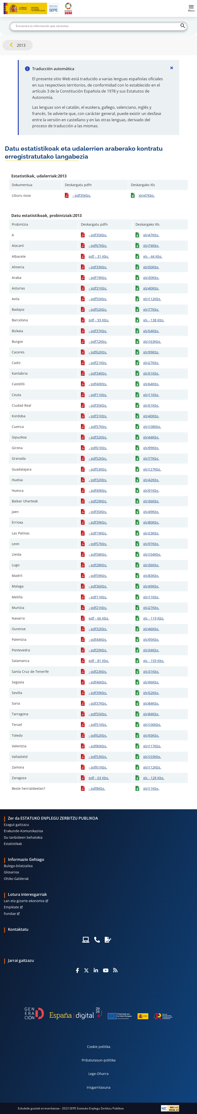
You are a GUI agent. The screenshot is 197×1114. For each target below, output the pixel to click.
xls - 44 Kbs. (152, 256)
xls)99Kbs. (151, 352)
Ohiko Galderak (16, 878)
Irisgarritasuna (99, 1087)
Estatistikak (13, 843)
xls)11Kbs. (151, 394)
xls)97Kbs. (151, 543)
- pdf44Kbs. (98, 639)
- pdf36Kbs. (98, 586)
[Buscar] (98, 26)
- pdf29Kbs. (98, 501)
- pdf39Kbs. (98, 522)
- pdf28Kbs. (98, 565)
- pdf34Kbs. (98, 373)
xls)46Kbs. (151, 629)
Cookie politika (98, 1046)
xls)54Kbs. (151, 331)
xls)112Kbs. (152, 299)
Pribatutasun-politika (99, 1060)
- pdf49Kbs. (98, 490)
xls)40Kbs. (151, 288)
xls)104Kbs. (152, 554)
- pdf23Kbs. (98, 671)
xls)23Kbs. (151, 533)
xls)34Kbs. (151, 650)
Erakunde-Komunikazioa (23, 831)
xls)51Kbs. (151, 373)
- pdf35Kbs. (82, 195)
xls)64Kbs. (151, 384)
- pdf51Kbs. (98, 724)
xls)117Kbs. (152, 746)
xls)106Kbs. (152, 724)
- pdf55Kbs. (98, 299)
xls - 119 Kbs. (153, 618)
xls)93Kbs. (151, 735)
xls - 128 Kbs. (153, 778)
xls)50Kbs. (151, 267)
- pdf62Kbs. (98, 352)
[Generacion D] (98, 1013)
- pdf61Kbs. (98, 448)
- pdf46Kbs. (98, 682)
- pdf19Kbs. (98, 277)
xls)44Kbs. (151, 437)
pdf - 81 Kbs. (99, 660)
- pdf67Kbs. (98, 245)
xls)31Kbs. (151, 671)
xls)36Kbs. (151, 501)
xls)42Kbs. (151, 480)
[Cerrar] (171, 68)
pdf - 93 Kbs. (99, 320)
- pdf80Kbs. (98, 746)
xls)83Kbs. (151, 575)
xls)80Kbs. (151, 522)
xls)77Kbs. (151, 309)
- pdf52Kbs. (98, 309)
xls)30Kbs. (151, 277)
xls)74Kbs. (151, 245)
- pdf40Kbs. (98, 384)
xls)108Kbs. (152, 426)
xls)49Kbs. (151, 511)
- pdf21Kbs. (98, 362)
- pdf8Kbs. (97, 788)
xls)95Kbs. (151, 639)
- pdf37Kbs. (98, 331)
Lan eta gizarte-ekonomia (24, 900)
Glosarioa (11, 872)
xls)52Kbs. (151, 692)
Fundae (10, 913)
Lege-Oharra (98, 1073)
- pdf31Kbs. (98, 288)
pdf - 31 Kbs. (99, 256)
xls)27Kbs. (151, 362)
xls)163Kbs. (152, 341)
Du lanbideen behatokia (23, 837)
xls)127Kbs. (152, 469)
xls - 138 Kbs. (153, 320)
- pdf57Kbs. (98, 426)
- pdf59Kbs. (98, 575)
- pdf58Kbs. (98, 554)
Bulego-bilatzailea (18, 866)
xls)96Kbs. (151, 682)
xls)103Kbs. (152, 756)
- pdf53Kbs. (98, 469)
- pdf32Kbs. (98, 437)
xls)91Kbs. (151, 490)
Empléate (11, 907)
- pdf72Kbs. (98, 341)
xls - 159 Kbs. (153, 660)
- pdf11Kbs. (98, 394)
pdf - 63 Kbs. (99, 778)
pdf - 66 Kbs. (99, 618)
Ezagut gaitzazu (16, 824)
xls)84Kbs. (151, 703)
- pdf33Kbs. (98, 267)
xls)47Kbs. (147, 195)
